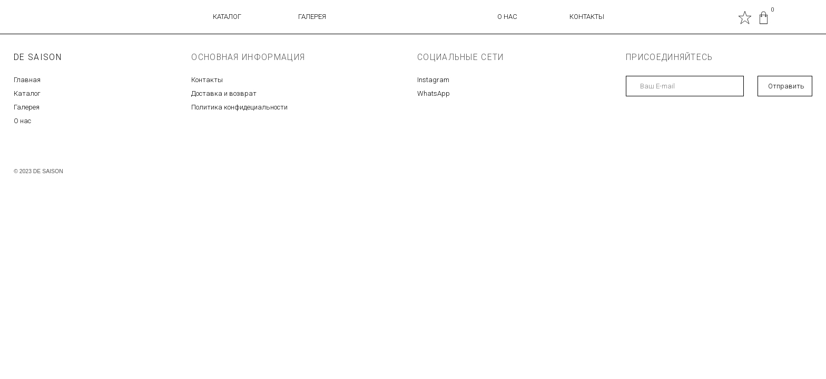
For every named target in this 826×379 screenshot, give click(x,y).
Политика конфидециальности (239, 107)
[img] (763, 17)
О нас (22, 121)
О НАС (507, 17)
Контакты (207, 80)
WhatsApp (433, 93)
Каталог (27, 93)
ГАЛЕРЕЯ (312, 17)
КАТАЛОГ (227, 17)
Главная (27, 80)
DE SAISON (38, 57)
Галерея (27, 107)
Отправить (786, 86)
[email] (685, 86)
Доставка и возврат (224, 93)
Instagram (433, 80)
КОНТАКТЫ (586, 17)
